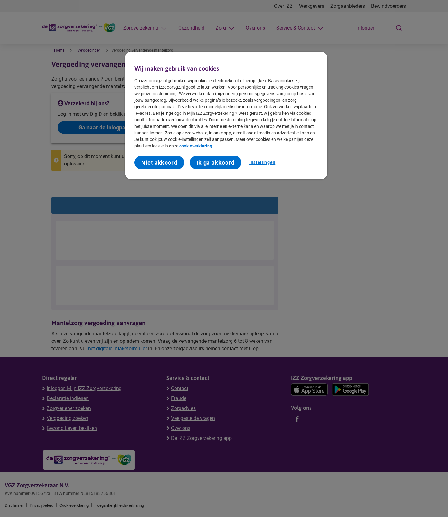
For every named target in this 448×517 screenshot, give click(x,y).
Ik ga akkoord (216, 162)
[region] (226, 115)
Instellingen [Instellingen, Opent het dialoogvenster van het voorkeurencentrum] (262, 162)
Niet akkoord (159, 162)
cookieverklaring (195, 145)
